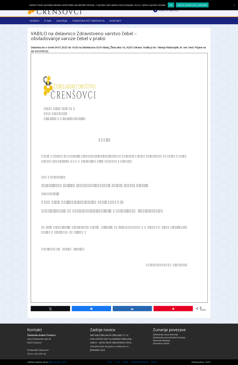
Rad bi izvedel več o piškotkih (192, 5)
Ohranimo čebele (161, 343)
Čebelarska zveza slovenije (165, 334)
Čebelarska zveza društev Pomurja (169, 337)
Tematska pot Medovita (88, 20)
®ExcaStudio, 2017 (58, 362)
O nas (47, 20)
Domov (34, 20)
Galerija (61, 20)
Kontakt (115, 20)
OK (171, 5)
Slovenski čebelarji (161, 340)
